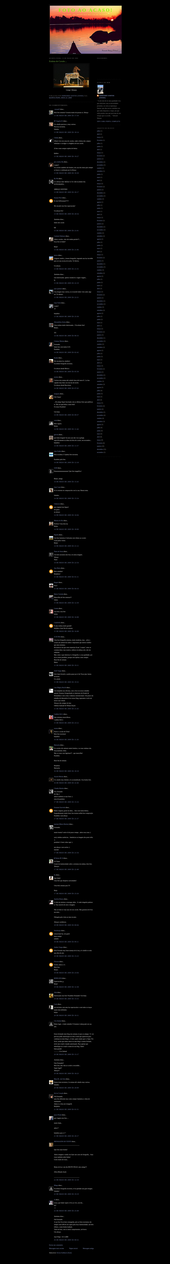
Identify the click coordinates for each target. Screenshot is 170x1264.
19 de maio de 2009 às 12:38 (66, 987)
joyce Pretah (58, 1115)
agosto (99, 202)
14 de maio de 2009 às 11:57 (66, 446)
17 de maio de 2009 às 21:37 (66, 819)
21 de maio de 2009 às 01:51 (66, 1109)
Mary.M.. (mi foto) (60, 1079)
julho (98, 131)
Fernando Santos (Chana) (106, 97)
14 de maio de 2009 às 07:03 (66, 388)
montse (56, 377)
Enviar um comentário (56, 1245)
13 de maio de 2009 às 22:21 (66, 297)
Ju (54, 1199)
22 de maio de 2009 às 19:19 (66, 1194)
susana (56, 728)
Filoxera (56, 961)
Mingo (56, 1185)
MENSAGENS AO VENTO (63, 1141)
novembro (100, 165)
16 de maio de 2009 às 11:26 (66, 739)
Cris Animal (57, 1021)
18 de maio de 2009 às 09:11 (66, 942)
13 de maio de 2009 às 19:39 (66, 173)
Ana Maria (57, 568)
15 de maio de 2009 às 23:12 (66, 723)
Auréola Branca (59, 899)
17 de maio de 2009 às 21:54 (66, 853)
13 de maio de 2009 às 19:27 (66, 156)
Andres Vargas (58, 947)
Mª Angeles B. (58, 121)
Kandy (56, 358)
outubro (99, 168)
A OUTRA (57, 637)
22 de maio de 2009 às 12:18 (66, 1180)
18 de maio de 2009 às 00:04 (66, 925)
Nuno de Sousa (58, 551)
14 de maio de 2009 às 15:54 (66, 498)
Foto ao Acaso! (85, 10)
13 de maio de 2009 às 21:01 (66, 230)
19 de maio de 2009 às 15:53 (66, 999)
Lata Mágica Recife (60, 687)
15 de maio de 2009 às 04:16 (66, 588)
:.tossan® (57, 109)
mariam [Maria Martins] (61, 824)
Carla (55, 1004)
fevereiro (100, 140)
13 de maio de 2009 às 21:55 (66, 269)
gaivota (56, 434)
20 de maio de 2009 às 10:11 (66, 1015)
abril (98, 134)
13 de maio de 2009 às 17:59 (66, 115)
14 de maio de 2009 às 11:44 (66, 429)
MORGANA (58, 978)
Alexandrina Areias (60, 322)
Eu (55, 875)
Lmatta (56, 608)
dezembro (100, 162)
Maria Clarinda (58, 594)
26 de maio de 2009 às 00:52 (66, 1240)
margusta (57, 394)
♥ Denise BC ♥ (58, 858)
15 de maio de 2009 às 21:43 (66, 709)
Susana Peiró (58, 198)
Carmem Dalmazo (59, 236)
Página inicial (73, 1248)
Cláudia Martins (59, 788)
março (99, 137)
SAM (55, 468)
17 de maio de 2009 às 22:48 (66, 869)
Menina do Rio (58, 520)
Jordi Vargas (58, 671)
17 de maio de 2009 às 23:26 (66, 893)
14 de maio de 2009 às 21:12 (66, 546)
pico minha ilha (59, 162)
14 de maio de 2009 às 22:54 (66, 563)
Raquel (56, 582)
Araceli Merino (58, 776)
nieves (56, 255)
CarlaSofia (57, 622)
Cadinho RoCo (58, 714)
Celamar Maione (59, 341)
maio (98, 177)
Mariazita (57, 745)
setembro (100, 171)
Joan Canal (57, 487)
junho (98, 146)
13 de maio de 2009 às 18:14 (66, 132)
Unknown (57, 504)
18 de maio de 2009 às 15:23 (66, 956)
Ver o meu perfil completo (108, 121)
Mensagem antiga (88, 1248)
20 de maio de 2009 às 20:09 (66, 1088)
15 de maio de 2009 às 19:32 (66, 682)
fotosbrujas (57, 930)
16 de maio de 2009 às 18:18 (66, 771)
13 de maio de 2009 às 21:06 (66, 250)
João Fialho (57, 451)
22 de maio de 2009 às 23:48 (66, 1211)
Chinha (56, 138)
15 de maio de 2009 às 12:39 (66, 603)
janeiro (99, 159)
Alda (55, 992)
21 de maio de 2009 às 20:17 (66, 1136)
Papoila (56, 535)
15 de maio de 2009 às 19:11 (66, 665)
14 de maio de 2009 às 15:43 (66, 482)
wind (55, 420)
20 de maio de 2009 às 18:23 (66, 1073)
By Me (56, 178)
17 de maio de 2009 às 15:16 (66, 802)
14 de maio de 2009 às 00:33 (66, 336)
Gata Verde (57, 303)
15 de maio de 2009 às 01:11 (66, 577)
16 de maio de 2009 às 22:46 (66, 783)
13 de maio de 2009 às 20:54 (66, 214)
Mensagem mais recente (56, 1248)
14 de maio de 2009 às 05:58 (66, 371)
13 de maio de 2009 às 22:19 (66, 283)
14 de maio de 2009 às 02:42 (66, 352)
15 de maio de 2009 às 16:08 (66, 617)
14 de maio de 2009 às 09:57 (66, 415)
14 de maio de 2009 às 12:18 (66, 462)
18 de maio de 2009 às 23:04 (66, 973)
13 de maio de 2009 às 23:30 (66, 316)
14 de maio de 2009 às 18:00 (66, 529)
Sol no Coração (59, 1093)
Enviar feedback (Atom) (64, 1253)
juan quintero (58, 289)
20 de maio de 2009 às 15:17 (66, 1054)
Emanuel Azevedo (59, 807)
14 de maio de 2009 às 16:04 (66, 515)
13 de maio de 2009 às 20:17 (66, 192)
